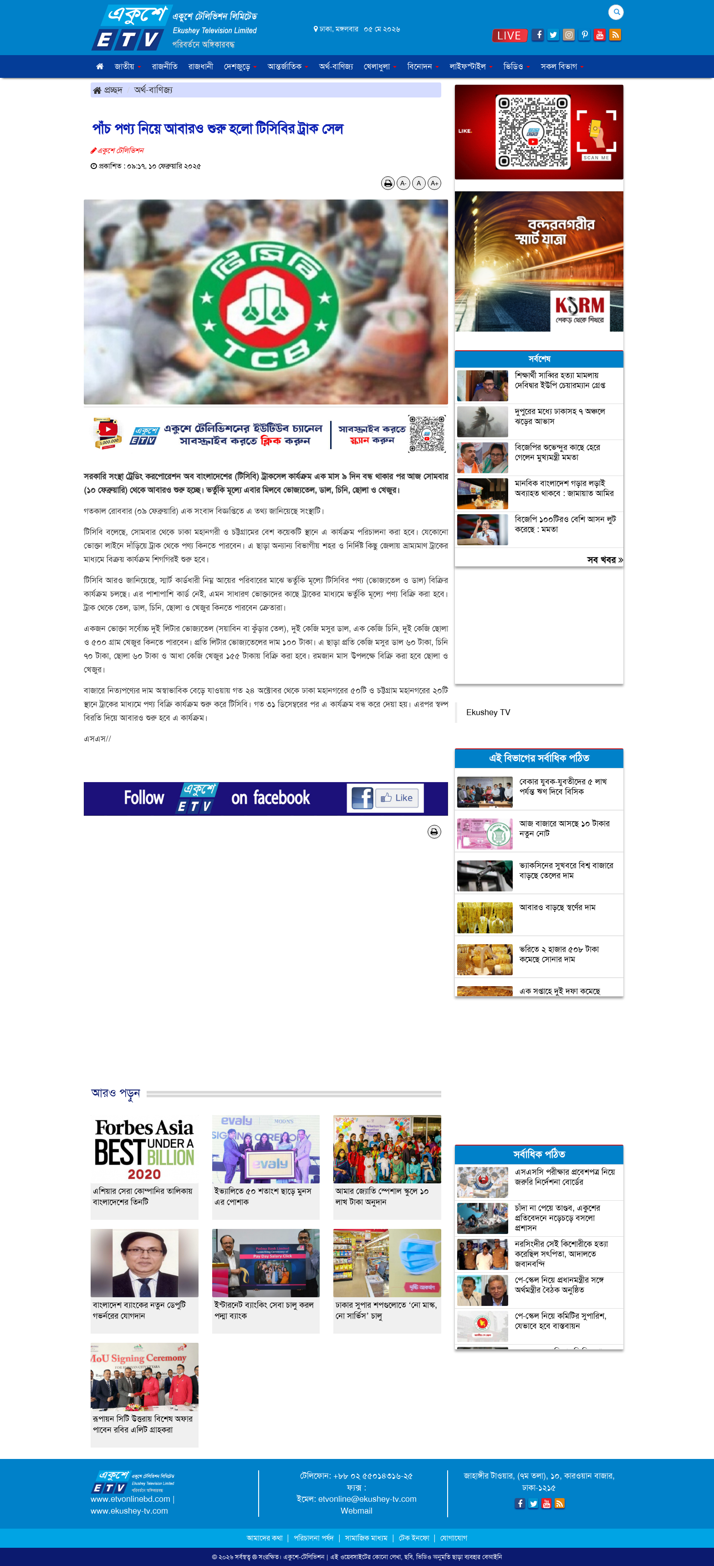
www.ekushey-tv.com (129, 1510)
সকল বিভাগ (562, 66)
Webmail (356, 1510)
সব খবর (605, 560)
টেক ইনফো (415, 1538)
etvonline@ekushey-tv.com (367, 1499)
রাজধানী (201, 66)
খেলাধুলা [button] (380, 66)
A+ (435, 183)
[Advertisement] (266, 972)
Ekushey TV (488, 712)
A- (403, 183)
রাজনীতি (165, 66)
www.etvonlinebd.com (130, 1499)
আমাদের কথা (266, 1538)
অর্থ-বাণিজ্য (336, 66)
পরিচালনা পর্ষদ (314, 1538)
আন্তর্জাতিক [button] (288, 66)
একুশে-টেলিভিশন (304, 1557)
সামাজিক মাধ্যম (366, 1538)
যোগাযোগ (453, 1538)
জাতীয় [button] (128, 66)
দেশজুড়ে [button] (240, 66)
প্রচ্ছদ (107, 90)
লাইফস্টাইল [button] (471, 66)
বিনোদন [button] (423, 66)
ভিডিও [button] (517, 66)
